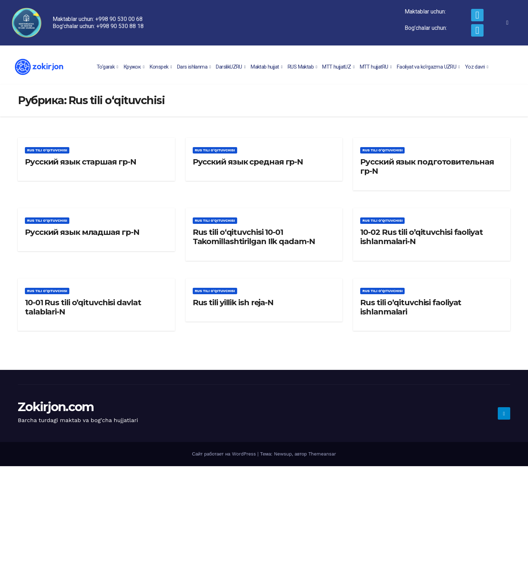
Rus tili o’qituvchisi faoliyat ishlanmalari (410, 307)
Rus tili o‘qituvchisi (47, 150)
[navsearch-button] (507, 22)
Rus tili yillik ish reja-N (233, 302)
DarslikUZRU (231, 67)
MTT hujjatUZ (339, 67)
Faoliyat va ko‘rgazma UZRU (429, 67)
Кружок (134, 67)
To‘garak (108, 67)
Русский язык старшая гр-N (80, 162)
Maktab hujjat (267, 67)
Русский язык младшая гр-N (82, 232)
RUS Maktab (303, 67)
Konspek (162, 67)
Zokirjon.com (56, 406)
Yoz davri (477, 67)
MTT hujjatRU (376, 67)
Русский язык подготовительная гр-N (427, 166)
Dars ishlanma (195, 67)
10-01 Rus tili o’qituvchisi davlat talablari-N (83, 307)
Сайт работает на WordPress (224, 454)
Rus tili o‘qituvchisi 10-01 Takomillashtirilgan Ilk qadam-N (254, 236)
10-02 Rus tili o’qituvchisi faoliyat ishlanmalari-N (421, 236)
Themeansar (322, 454)
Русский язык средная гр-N (248, 162)
